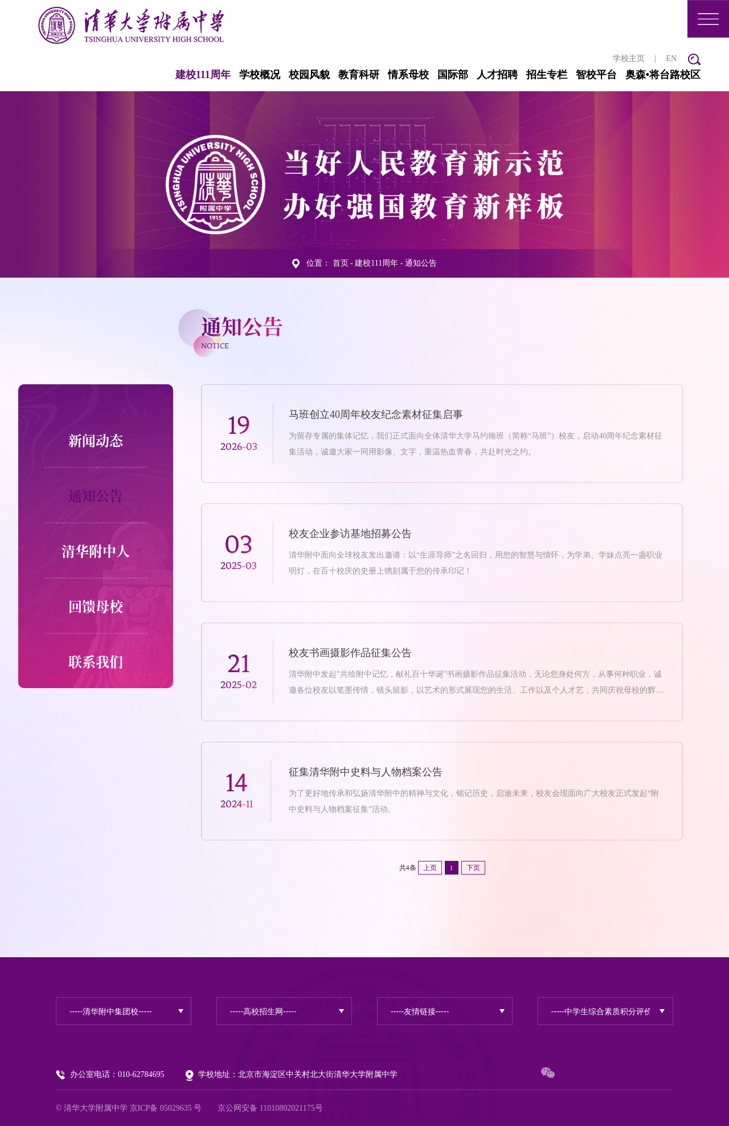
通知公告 (421, 262)
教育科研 (358, 74)
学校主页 (629, 58)
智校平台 (596, 74)
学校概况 (259, 74)
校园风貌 (309, 74)
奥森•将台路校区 (663, 74)
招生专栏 (546, 74)
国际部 (452, 74)
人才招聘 (497, 74)
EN (671, 58)
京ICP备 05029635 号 (166, 1107)
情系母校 (408, 74)
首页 (341, 262)
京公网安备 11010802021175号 (270, 1107)
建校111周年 (203, 74)
